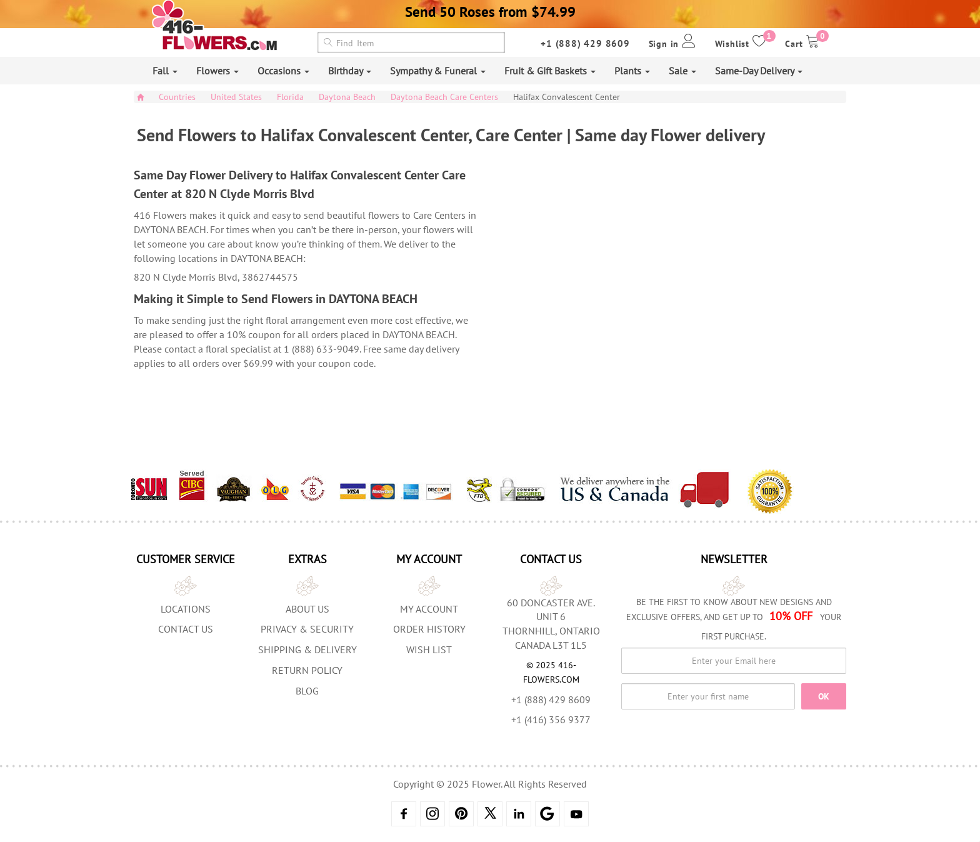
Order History (429, 629)
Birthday (349, 70)
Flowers (217, 70)
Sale (682, 70)
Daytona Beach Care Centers (444, 97)
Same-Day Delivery (758, 70)
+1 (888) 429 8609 (585, 43)
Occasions (283, 70)
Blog (307, 690)
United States (236, 97)
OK (823, 696)
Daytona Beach (347, 97)
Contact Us (185, 629)
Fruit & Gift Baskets (550, 70)
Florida (290, 97)
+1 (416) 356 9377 (551, 719)
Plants (632, 70)
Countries (177, 97)
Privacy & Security (307, 629)
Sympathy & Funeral (438, 70)
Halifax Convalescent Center (566, 97)
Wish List (429, 649)
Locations (186, 609)
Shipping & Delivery (307, 649)
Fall (165, 70)
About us (307, 609)
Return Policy (307, 670)
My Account (429, 609)
